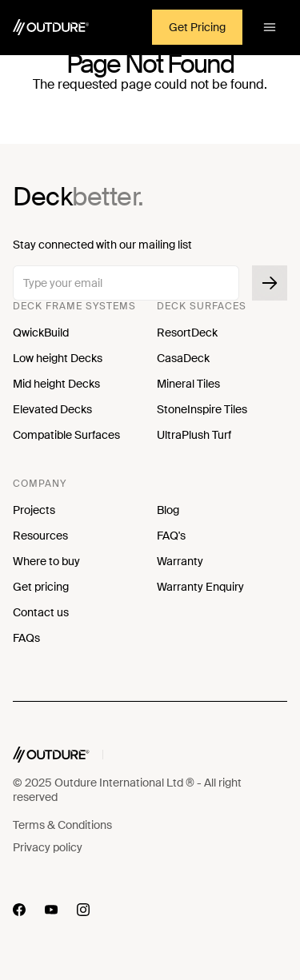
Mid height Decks (56, 383)
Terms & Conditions (62, 825)
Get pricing (41, 587)
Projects (34, 510)
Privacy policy (47, 847)
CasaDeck (183, 358)
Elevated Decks (52, 409)
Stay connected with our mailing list (102, 244)
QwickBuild (41, 332)
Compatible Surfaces (66, 435)
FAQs (26, 638)
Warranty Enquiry (200, 587)
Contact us (41, 612)
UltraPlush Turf (194, 435)
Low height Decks (57, 358)
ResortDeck (187, 332)
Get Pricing (197, 27)
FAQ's (171, 535)
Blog (168, 510)
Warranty (180, 561)
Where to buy (46, 561)
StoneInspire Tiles (202, 409)
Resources (40, 535)
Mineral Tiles (188, 383)
